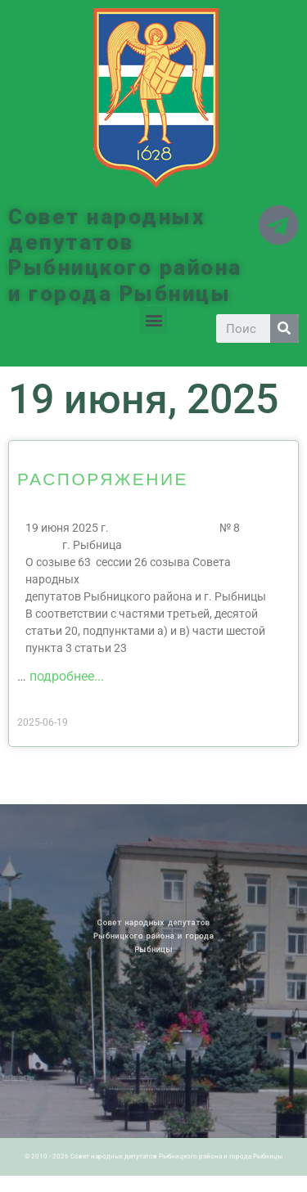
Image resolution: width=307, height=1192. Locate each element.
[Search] (284, 328)
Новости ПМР (51, 843)
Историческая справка (55, 847)
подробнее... (66, 676)
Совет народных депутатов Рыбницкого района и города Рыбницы (125, 255)
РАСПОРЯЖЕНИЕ (102, 478)
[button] (153, 320)
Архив (61, 843)
